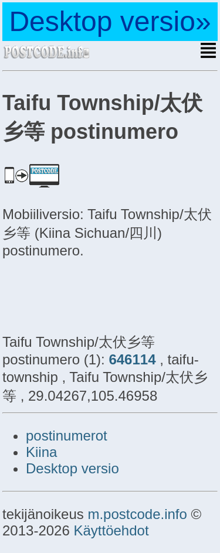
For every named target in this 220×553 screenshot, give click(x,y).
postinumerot (66, 435)
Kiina (41, 452)
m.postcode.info (137, 514)
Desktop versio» (110, 21)
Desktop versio (72, 468)
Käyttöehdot (110, 530)
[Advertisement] (96, 294)
